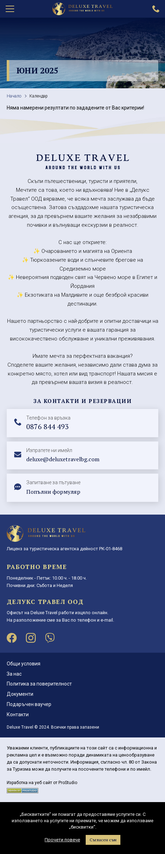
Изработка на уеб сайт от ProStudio (42, 782)
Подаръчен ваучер (29, 704)
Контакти (18, 714)
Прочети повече (62, 839)
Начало (14, 96)
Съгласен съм (103, 839)
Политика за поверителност (39, 684)
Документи (20, 694)
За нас (14, 674)
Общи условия (23, 663)
